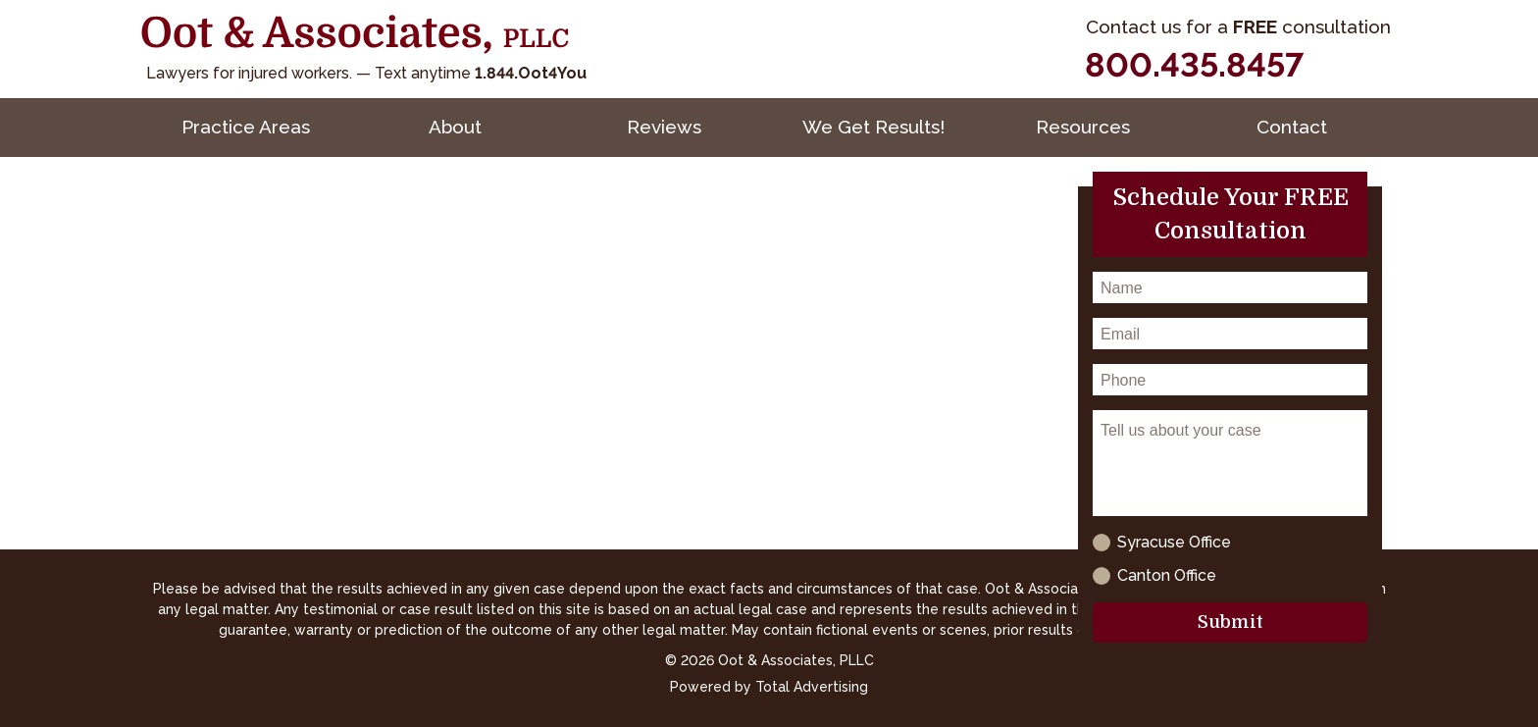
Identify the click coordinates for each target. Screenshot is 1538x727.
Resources (1083, 126)
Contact (1291, 126)
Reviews (664, 126)
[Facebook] (1333, 65)
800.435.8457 (1194, 64)
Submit (1230, 622)
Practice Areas (245, 126)
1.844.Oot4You (531, 73)
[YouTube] (1377, 65)
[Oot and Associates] (355, 34)
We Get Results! (873, 126)
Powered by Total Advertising (769, 687)
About (455, 126)
